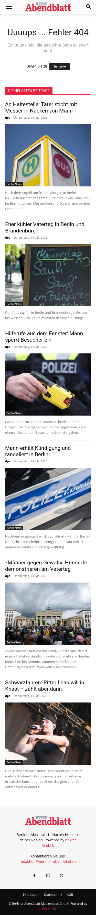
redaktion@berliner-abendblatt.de (48, 861)
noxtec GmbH (48, 909)
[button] (9, 7)
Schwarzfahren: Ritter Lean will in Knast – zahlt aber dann (44, 685)
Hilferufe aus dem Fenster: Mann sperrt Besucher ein (44, 336)
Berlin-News (14, 184)
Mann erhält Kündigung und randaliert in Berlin (38, 451)
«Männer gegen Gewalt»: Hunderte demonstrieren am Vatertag (46, 566)
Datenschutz (53, 894)
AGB (70, 894)
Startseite (59, 66)
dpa (7, 117)
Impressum (31, 894)
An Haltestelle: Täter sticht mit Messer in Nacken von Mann (41, 107)
